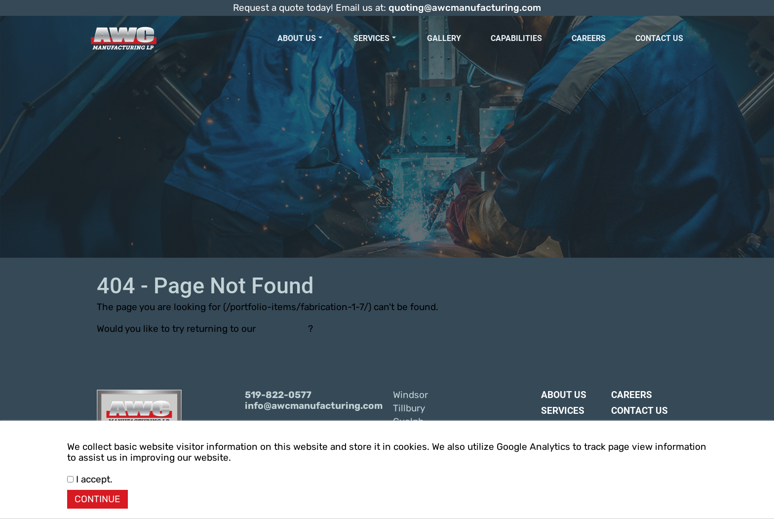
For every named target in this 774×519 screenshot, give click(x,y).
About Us (299, 38)
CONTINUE (97, 499)
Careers (589, 38)
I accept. (90, 479)
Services (374, 38)
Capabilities (516, 38)
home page (283, 328)
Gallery (444, 38)
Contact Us (659, 38)
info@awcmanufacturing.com (313, 405)
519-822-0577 (278, 395)
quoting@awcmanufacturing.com (464, 7)
